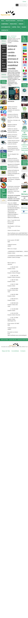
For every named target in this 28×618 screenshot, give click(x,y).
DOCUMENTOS (5, 27)
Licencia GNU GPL (13, 339)
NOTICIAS (20, 20)
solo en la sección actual (20, 8)
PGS (2, 20)
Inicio (9, 36)
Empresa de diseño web (22, 339)
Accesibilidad (15, 351)
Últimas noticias (11, 37)
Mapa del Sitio (6, 351)
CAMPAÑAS (4, 24)
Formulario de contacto (6, 346)
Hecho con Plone (4, 339)
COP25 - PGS (16, 27)
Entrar (24, 1)
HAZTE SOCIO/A (10, 20)
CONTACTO (4, 30)
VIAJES (24, 27)
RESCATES (13, 24)
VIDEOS (21, 24)
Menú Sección (3, 37)
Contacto (22, 351)
